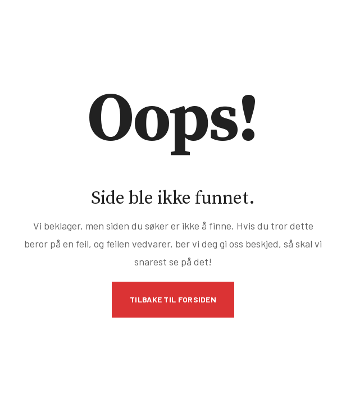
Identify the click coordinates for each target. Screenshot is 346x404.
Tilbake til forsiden (173, 299)
